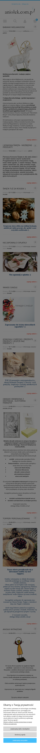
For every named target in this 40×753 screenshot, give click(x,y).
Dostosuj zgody (20, 735)
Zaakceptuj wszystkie (20, 740)
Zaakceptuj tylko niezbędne (20, 729)
